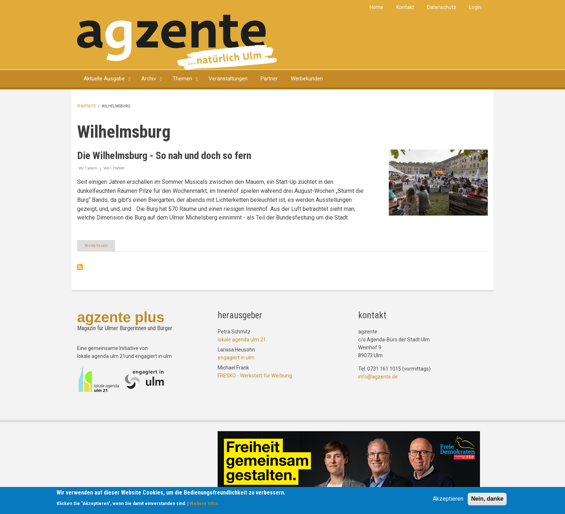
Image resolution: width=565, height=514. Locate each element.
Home (376, 7)
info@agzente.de (378, 377)
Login (475, 7)
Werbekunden (307, 78)
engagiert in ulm (236, 357)
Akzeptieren (448, 499)
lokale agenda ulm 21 (242, 339)
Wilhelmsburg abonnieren (80, 267)
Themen (182, 78)
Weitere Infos (204, 503)
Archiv (148, 78)
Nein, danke (487, 499)
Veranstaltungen (228, 78)
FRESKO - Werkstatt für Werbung (255, 375)
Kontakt (405, 7)
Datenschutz (441, 7)
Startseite (86, 106)
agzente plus (120, 317)
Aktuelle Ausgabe (104, 78)
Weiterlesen (100, 247)
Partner (269, 78)
